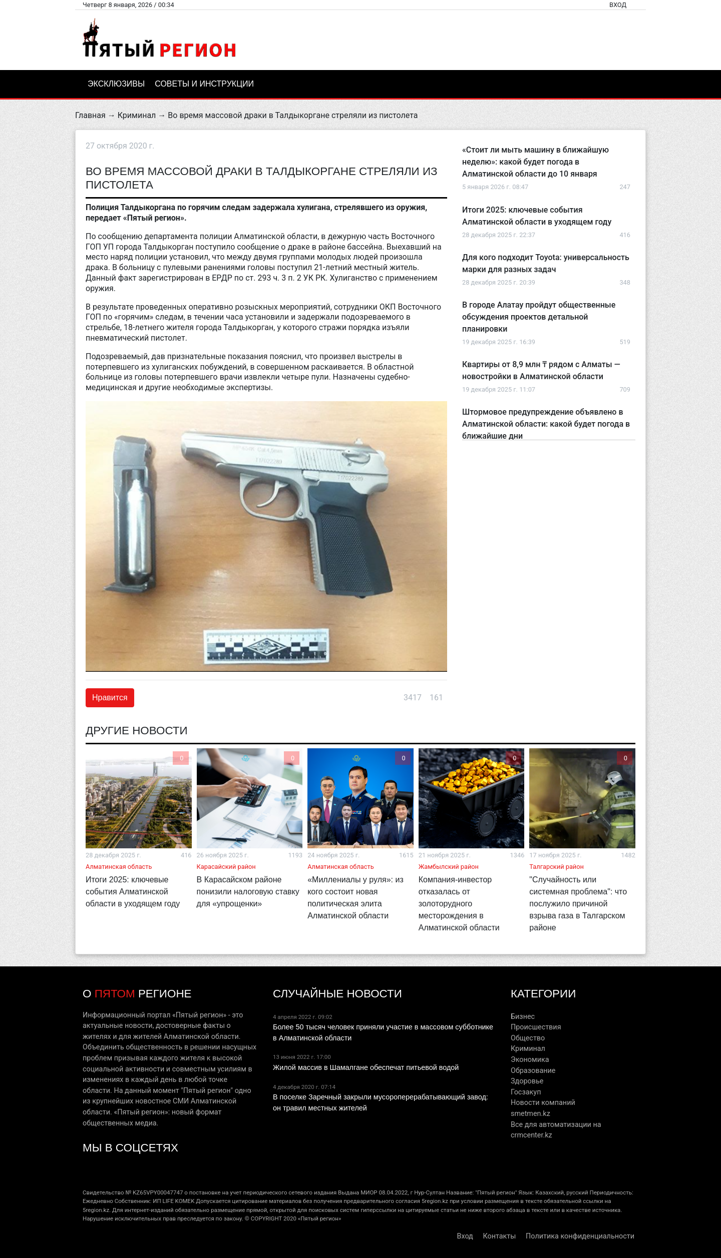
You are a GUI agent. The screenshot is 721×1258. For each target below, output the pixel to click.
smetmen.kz (530, 1113)
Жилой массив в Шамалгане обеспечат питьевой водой (366, 1067)
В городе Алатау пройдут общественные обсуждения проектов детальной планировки (538, 317)
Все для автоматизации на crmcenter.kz (556, 1130)
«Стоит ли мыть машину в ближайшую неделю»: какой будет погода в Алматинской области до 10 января (535, 162)
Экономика (530, 1059)
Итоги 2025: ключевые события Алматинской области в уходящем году (133, 891)
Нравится (110, 697)
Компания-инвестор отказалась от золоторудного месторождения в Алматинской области (459, 903)
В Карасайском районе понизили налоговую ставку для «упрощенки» (248, 891)
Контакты (499, 1236)
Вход (617, 5)
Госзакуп (526, 1092)
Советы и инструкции (204, 84)
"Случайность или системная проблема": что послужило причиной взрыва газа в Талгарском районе (578, 903)
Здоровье (527, 1081)
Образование (533, 1070)
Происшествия (536, 1027)
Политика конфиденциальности (580, 1236)
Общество (528, 1038)
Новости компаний (543, 1102)
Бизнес (523, 1016)
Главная (90, 115)
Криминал (137, 115)
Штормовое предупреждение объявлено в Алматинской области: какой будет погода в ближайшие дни (546, 424)
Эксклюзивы (116, 84)
